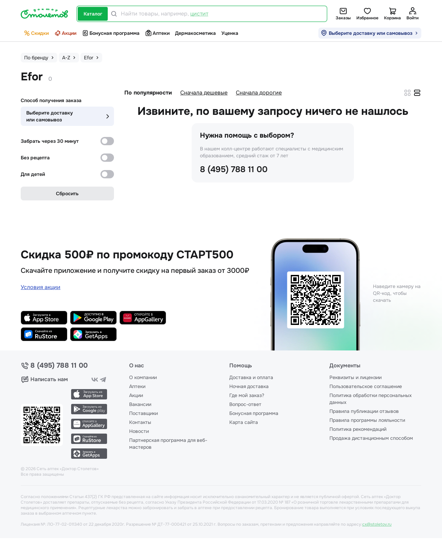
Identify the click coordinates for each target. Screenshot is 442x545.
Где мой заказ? (246, 395)
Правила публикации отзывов (364, 411)
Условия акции (40, 287)
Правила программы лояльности (367, 420)
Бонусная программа (111, 33)
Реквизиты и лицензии (355, 377)
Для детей (33, 174)
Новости (139, 431)
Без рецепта (35, 158)
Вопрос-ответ (245, 404)
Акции (65, 33)
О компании (143, 377)
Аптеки (157, 33)
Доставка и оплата (251, 377)
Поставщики (143, 413)
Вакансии (140, 404)
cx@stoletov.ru (377, 524)
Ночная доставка (249, 386)
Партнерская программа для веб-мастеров (168, 443)
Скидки (36, 33)
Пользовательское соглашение (365, 386)
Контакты (140, 422)
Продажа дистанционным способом (371, 438)
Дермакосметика (195, 33)
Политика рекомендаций (357, 429)
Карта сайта (243, 422)
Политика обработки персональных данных (370, 398)
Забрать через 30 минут (50, 141)
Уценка (229, 33)
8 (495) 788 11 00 (234, 169)
